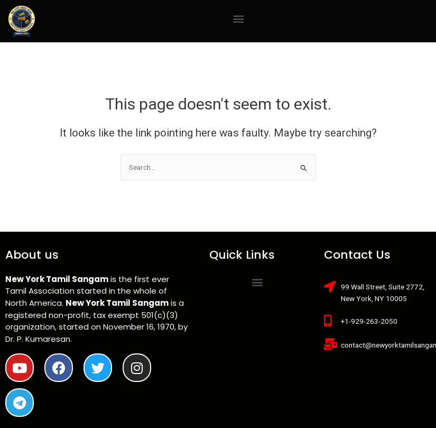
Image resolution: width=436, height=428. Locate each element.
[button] (238, 18)
